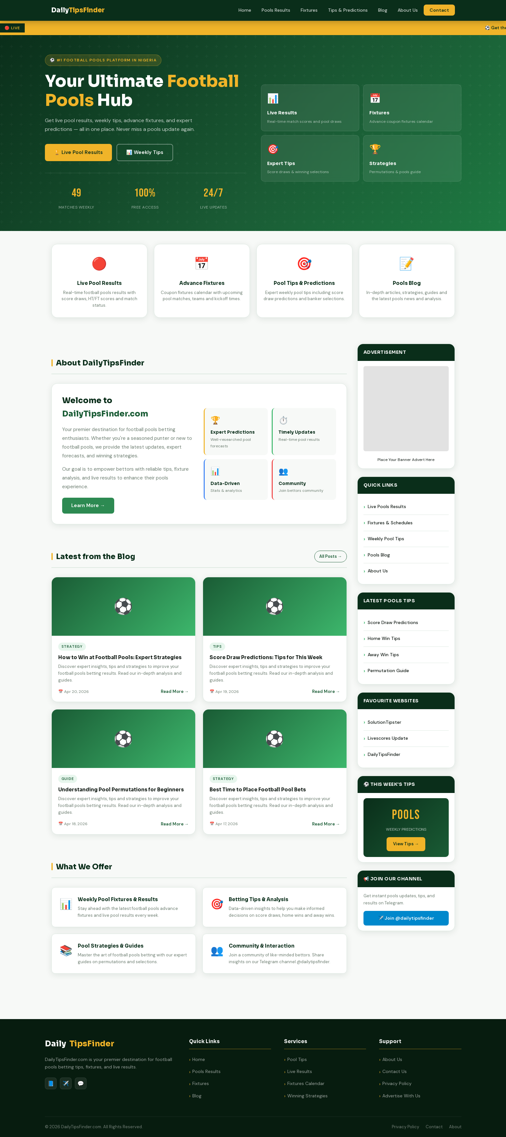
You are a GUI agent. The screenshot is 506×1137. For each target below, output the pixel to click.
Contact (439, 10)
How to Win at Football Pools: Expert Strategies (120, 658)
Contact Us (394, 1071)
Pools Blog (379, 555)
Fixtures (309, 10)
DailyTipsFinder (384, 755)
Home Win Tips (384, 639)
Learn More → (88, 505)
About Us (408, 10)
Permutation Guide (388, 671)
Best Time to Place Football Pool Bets (258, 790)
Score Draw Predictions (393, 623)
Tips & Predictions (348, 10)
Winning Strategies (307, 1096)
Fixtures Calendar (305, 1083)
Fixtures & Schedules (390, 523)
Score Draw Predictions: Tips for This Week (266, 658)
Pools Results (276, 10)
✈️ (65, 1083)
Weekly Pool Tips (386, 539)
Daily (79, 1044)
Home (245, 10)
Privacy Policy (397, 1083)
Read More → (175, 692)
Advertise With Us (401, 1096)
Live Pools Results (387, 507)
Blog (382, 10)
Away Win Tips (383, 655)
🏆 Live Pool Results (78, 152)
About (455, 1127)
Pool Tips (297, 1059)
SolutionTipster (384, 723)
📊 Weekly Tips (144, 152)
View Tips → (406, 844)
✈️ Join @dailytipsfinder (406, 919)
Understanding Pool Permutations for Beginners (121, 790)
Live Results (299, 1071)
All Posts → (330, 556)
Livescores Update (388, 739)
